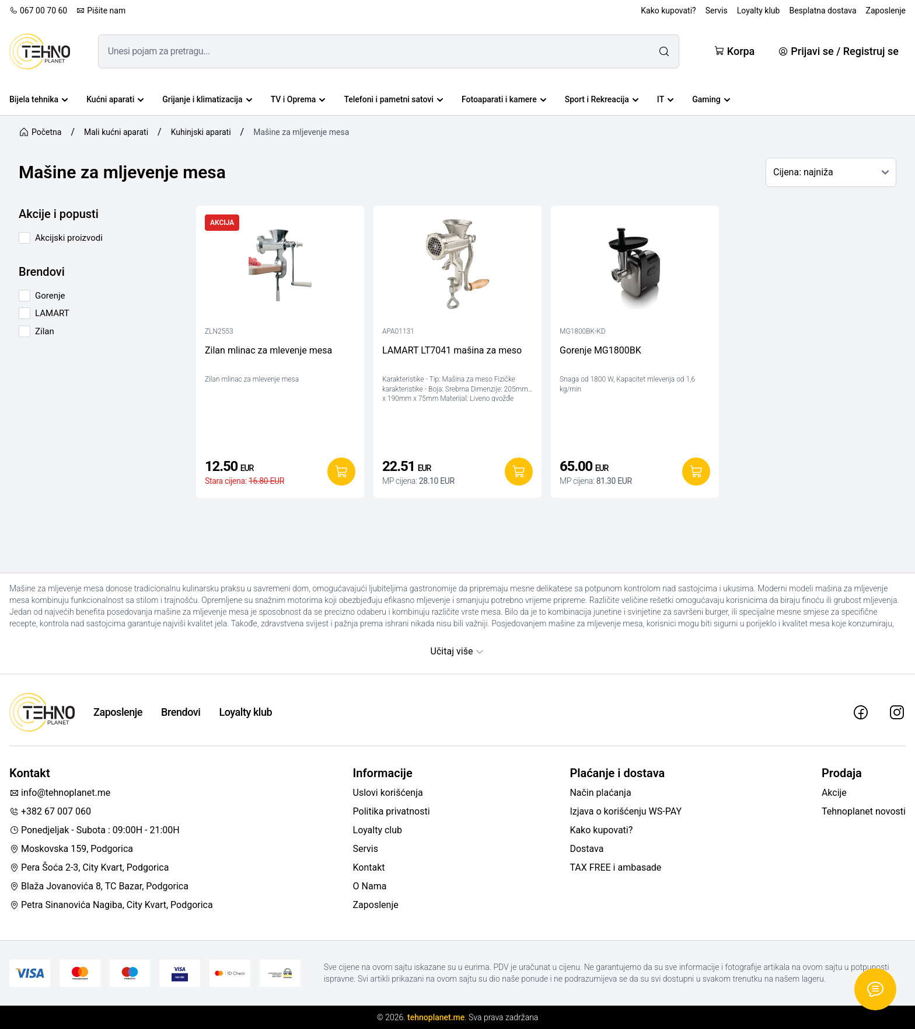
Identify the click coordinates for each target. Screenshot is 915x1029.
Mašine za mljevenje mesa (301, 132)
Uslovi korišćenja (388, 792)
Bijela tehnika (38, 99)
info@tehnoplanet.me (59, 792)
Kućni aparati (115, 99)
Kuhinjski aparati (201, 132)
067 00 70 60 (38, 10)
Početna (40, 132)
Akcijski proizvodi (69, 238)
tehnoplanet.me (436, 1017)
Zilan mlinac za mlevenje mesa (268, 350)
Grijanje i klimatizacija (207, 99)
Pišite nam (100, 10)
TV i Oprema (298, 99)
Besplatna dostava (822, 10)
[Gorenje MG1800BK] (635, 267)
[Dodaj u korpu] (341, 472)
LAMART (52, 313)
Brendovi (180, 712)
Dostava (586, 848)
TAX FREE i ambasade (615, 867)
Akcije (834, 792)
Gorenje (50, 295)
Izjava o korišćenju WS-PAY (626, 811)
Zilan (44, 331)
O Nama (370, 886)
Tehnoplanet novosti (864, 811)
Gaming (711, 99)
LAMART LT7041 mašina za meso (452, 350)
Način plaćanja (600, 792)
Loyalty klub (758, 10)
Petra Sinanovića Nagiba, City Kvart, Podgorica (111, 904)
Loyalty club (378, 830)
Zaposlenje (886, 10)
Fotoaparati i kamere (504, 99)
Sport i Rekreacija (601, 99)
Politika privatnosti (391, 811)
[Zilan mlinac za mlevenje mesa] (280, 267)
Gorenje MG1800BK (600, 350)
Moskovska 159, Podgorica (71, 848)
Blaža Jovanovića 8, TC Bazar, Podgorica (98, 886)
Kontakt (369, 867)
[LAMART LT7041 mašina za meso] (457, 267)
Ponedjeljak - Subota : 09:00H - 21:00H (94, 830)
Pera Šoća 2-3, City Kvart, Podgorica (89, 867)
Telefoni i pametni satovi (393, 99)
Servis (717, 10)
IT (665, 99)
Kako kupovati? (668, 10)
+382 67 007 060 (50, 811)
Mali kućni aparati (116, 132)
